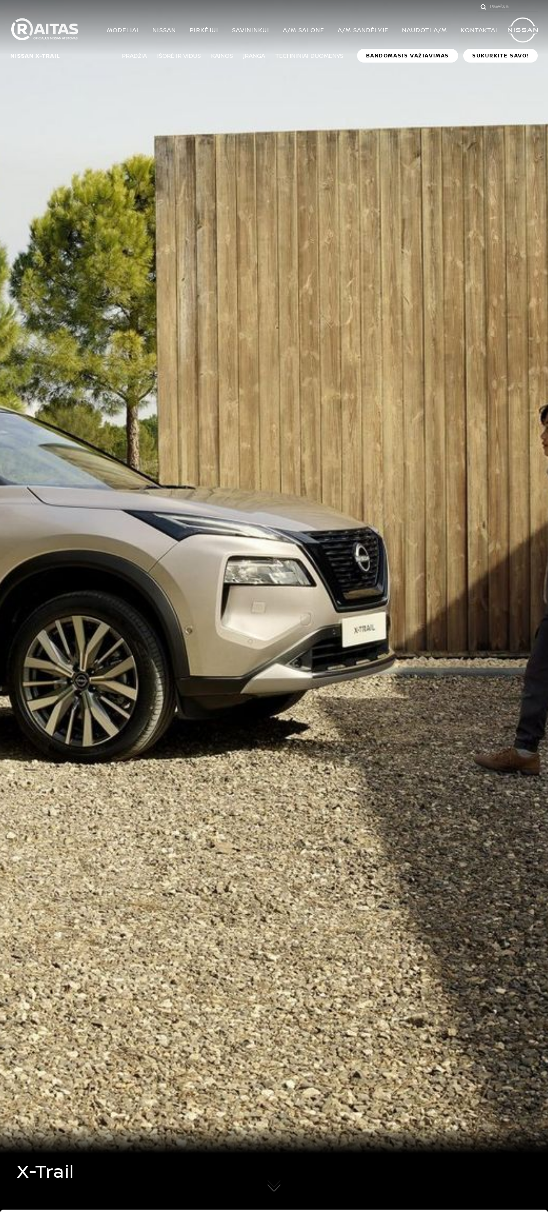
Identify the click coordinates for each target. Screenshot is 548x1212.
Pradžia (134, 55)
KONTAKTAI (479, 30)
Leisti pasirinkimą (476, 1135)
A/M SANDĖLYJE (363, 30)
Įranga (254, 55)
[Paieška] (483, 6)
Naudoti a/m (424, 30)
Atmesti (476, 1159)
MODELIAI (123, 30)
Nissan (164, 30)
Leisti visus (476, 1112)
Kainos (222, 55)
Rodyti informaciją (423, 1195)
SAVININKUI (250, 30)
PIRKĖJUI (204, 30)
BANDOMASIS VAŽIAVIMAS (407, 55)
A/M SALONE (303, 30)
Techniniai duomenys (309, 55)
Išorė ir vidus (179, 55)
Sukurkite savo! (500, 55)
